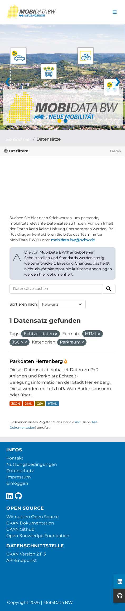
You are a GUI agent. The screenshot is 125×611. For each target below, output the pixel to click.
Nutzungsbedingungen (31, 464)
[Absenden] (109, 289)
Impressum (18, 476)
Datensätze (48, 139)
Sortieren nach (23, 304)
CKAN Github (20, 529)
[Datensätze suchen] (55, 289)
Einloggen (17, 483)
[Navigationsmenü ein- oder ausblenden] (114, 12)
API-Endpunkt (21, 560)
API (78, 422)
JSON (15, 404)
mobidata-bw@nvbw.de (73, 240)
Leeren (115, 151)
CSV (40, 404)
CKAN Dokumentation (30, 523)
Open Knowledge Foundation (37, 535)
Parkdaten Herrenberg (36, 361)
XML (28, 404)
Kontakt (14, 458)
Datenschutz (20, 470)
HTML (52, 404)
